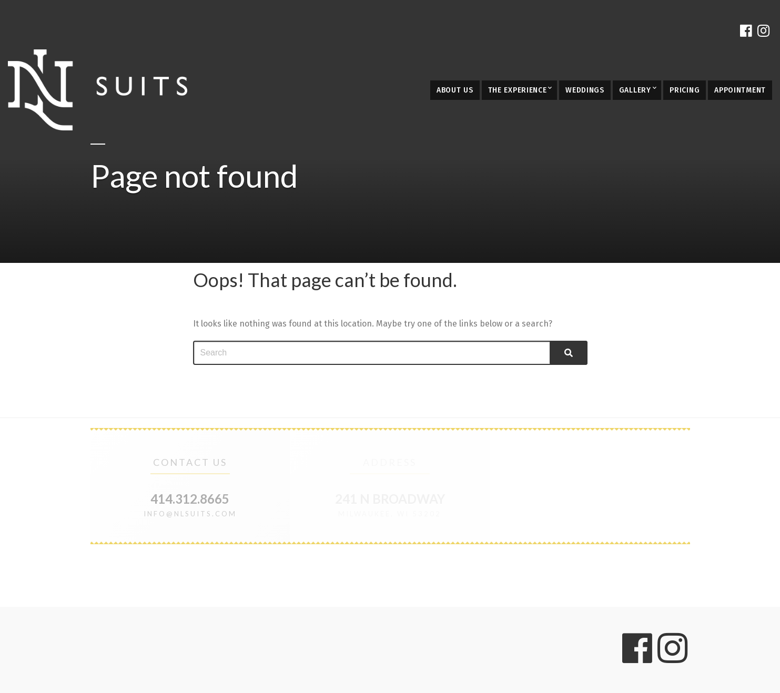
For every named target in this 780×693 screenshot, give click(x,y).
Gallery (635, 90)
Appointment (740, 90)
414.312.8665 (189, 498)
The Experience (517, 90)
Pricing (685, 90)
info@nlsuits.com (190, 513)
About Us (455, 90)
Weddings (584, 90)
